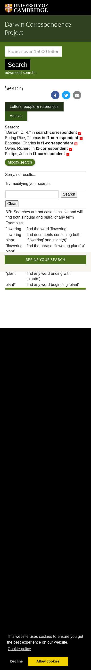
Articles (16, 116)
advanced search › (21, 73)
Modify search (20, 162)
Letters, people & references (34, 106)
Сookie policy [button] (19, 649)
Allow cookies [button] (48, 661)
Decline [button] (16, 661)
